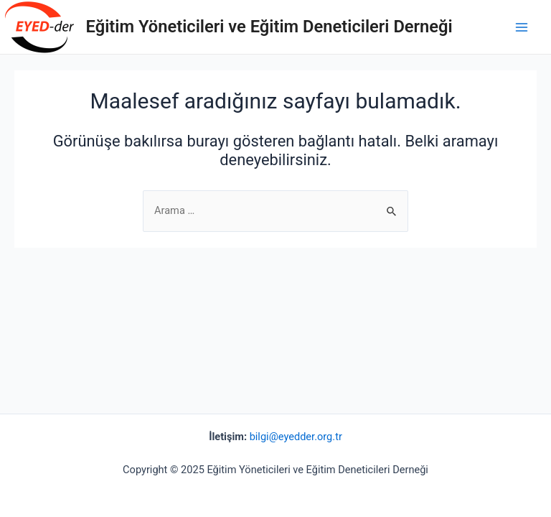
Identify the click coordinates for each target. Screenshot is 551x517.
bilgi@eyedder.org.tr (296, 436)
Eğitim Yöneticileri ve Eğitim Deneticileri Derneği (269, 27)
